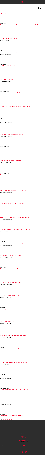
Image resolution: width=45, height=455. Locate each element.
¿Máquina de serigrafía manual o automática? (11, 255)
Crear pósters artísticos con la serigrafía (10, 295)
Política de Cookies (23, 452)
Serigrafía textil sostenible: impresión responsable (12, 415)
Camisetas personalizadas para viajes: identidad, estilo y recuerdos (16, 243)
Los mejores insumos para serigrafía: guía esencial (12, 349)
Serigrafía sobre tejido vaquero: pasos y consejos (12, 134)
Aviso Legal (23, 449)
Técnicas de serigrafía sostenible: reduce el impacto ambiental (15, 362)
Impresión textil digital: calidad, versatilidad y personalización (15, 217)
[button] (40, 8)
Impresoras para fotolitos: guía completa (10, 147)
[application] (16, 6)
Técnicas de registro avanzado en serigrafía (10, 38)
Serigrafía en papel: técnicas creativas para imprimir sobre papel (15, 229)
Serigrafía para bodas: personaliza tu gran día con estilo (13, 335)
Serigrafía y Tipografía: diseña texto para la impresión (13, 402)
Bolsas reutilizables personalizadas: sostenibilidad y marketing (15, 376)
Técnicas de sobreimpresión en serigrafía (10, 52)
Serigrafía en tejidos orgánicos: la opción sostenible (12, 203)
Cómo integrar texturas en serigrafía (9, 120)
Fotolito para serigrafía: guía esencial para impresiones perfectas (16, 175)
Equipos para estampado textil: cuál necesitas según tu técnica (15, 389)
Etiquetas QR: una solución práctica (8, 309)
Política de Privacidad (23, 451)
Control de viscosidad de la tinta (8, 65)
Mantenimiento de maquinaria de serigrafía (10, 93)
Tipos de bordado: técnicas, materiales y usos (11, 160)
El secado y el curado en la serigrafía (9, 321)
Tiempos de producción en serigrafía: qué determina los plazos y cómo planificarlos (20, 25)
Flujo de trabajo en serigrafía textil (8, 79)
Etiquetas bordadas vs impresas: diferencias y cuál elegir (13, 190)
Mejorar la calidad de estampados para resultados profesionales (15, 106)
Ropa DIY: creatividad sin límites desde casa (10, 268)
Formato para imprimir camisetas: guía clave (10, 282)
